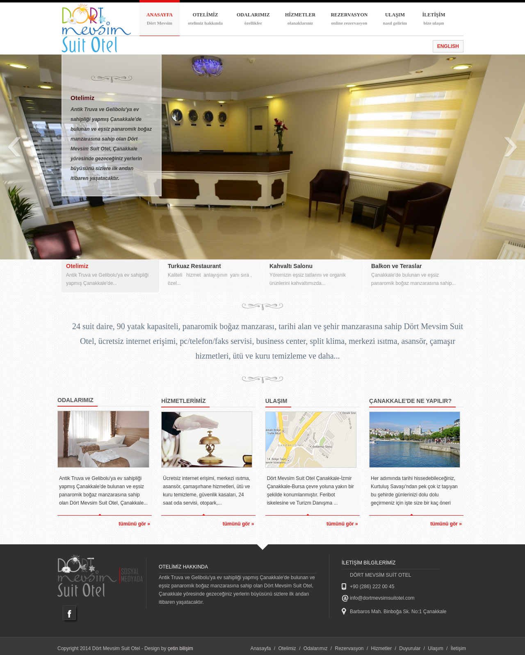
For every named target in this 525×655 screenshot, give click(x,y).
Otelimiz (287, 648)
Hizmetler (381, 648)
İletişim (458, 648)
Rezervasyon (349, 648)
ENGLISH (448, 46)
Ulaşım (435, 648)
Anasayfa (260, 648)
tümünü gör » (134, 524)
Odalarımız (316, 648)
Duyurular (409, 648)
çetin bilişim (180, 648)
